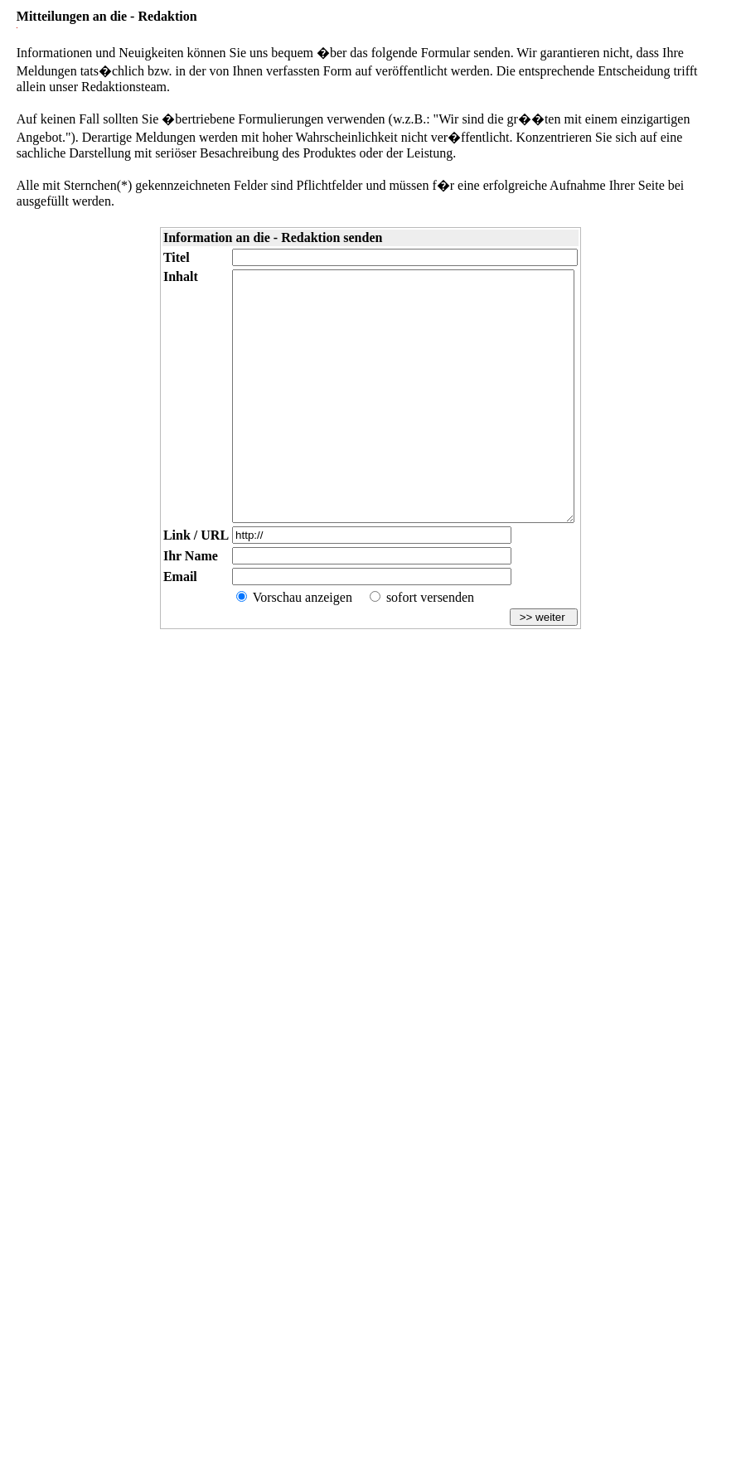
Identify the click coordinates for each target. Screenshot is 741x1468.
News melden (664, 1335)
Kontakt (97, 1335)
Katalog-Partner (361, 1335)
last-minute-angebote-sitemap (529, 1377)
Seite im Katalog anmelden (238, 1335)
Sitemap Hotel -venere (650, 1390)
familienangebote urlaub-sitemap (275, 1390)
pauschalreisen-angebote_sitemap (421, 1377)
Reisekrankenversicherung (370, 1426)
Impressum (36, 1335)
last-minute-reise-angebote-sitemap (279, 1377)
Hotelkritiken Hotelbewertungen (386, 1390)
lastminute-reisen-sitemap (623, 1377)
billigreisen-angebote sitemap (170, 1390)
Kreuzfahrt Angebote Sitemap (110, 1377)
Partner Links (450, 1335)
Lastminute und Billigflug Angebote (502, 1390)
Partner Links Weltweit (557, 1335)
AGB (142, 1335)
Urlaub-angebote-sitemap (77, 1390)
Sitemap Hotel (588, 1390)
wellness (75, 1404)
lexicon (352, 1377)
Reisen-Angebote (190, 1377)
